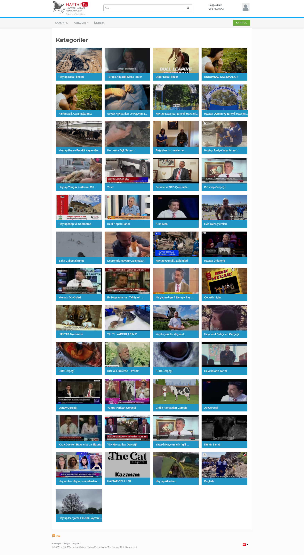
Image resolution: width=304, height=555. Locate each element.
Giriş (211, 8)
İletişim (99, 23)
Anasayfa (61, 23)
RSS (56, 536)
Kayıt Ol (219, 8)
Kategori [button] (81, 23)
